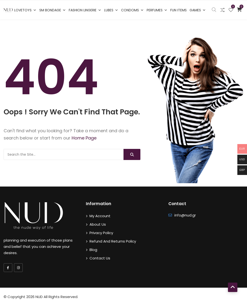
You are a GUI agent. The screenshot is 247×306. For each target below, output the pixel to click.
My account (99, 215)
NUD (39, 296)
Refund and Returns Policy (112, 241)
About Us (97, 224)
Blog (93, 249)
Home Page (84, 138)
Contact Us (99, 258)
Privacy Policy (101, 232)
